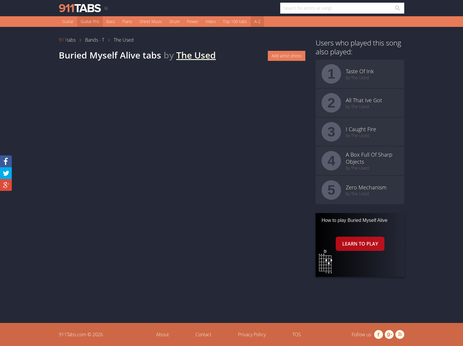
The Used (196, 55)
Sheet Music (150, 21)
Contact (203, 334)
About (162, 334)
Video (211, 21)
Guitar (68, 21)
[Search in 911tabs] (397, 8)
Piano (127, 21)
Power (192, 21)
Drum (174, 21)
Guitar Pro (90, 21)
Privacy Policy (252, 334)
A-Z (257, 21)
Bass (110, 21)
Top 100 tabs (235, 21)
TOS (296, 334)
